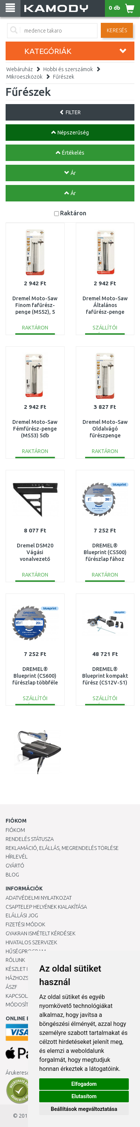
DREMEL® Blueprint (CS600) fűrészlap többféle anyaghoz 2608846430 (35, 682)
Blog (12, 875)
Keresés (117, 30)
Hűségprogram (26, 951)
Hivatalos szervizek (31, 942)
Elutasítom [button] (83, 1096)
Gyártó (15, 866)
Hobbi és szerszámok (68, 69)
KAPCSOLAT (19, 996)
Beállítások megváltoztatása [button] (84, 1109)
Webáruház (19, 69)
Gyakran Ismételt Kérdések (40, 933)
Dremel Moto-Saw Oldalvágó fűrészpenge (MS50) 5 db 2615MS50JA (105, 435)
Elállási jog (22, 915)
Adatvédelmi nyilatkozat (39, 898)
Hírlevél (17, 857)
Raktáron (73, 212)
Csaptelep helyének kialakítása (46, 907)
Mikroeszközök (24, 77)
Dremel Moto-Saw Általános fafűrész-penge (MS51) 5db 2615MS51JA (105, 312)
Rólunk (15, 960)
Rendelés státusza (30, 839)
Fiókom (15, 830)
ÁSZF (11, 987)
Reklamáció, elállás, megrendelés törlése (62, 848)
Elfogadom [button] (84, 1084)
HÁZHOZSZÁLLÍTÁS (27, 978)
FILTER (70, 112)
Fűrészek (63, 77)
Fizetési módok (25, 924)
